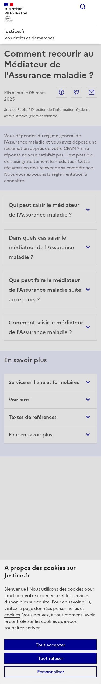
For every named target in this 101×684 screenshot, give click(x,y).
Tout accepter (50, 645)
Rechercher (82, 6)
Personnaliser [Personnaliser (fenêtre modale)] (50, 671)
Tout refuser (50, 658)
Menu (93, 6)
